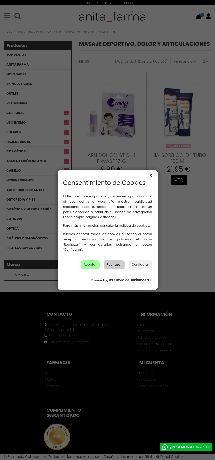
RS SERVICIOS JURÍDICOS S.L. (130, 280)
